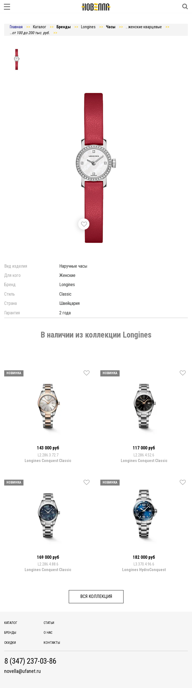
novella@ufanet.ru (22, 671)
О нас (48, 633)
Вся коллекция (96, 596)
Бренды (10, 633)
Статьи (49, 623)
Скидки (10, 643)
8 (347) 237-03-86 (30, 661)
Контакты (52, 643)
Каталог (10, 623)
